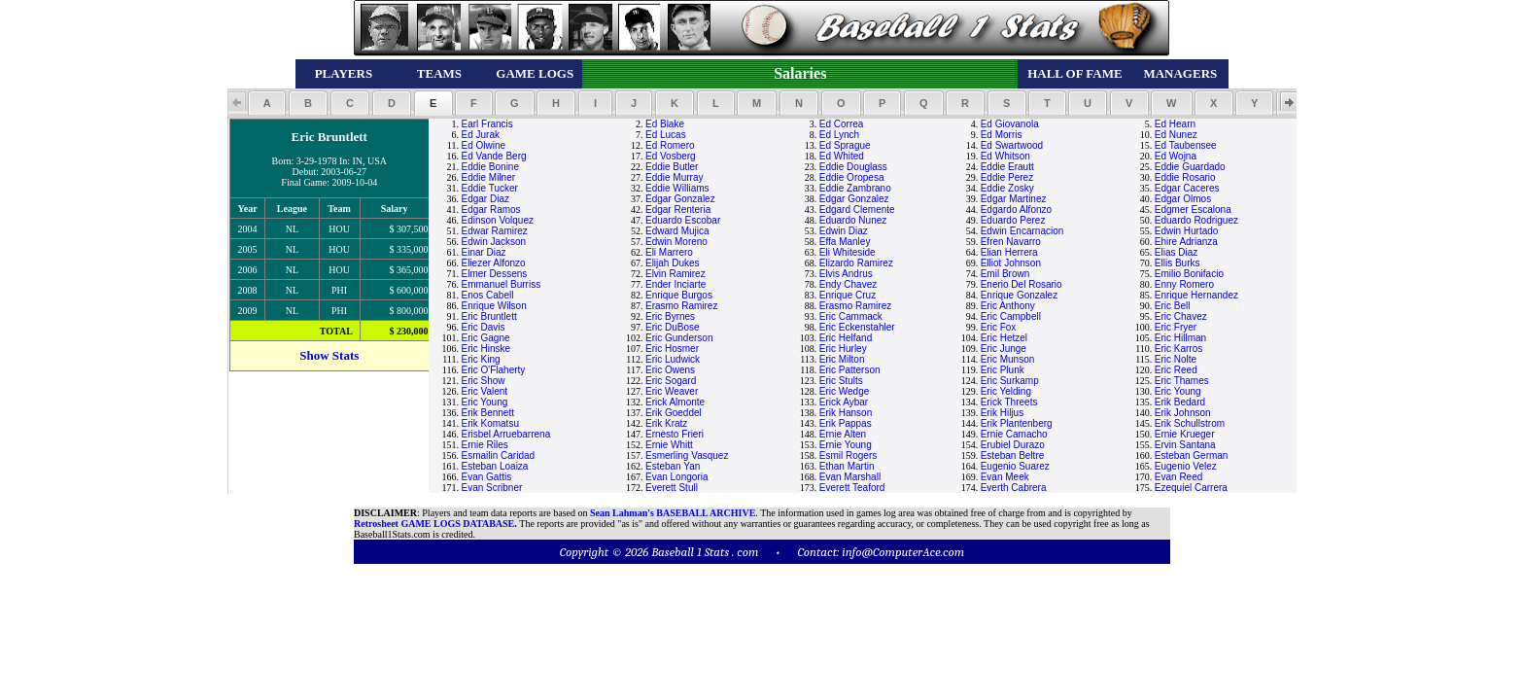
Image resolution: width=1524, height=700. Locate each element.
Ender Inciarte (675, 284)
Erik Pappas (845, 423)
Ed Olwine (483, 145)
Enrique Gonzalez (1019, 295)
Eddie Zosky (1007, 188)
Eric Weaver (671, 391)
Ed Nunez (1176, 134)
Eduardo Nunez (853, 220)
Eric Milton (842, 359)
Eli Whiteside (847, 252)
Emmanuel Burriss (500, 284)
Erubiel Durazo (1013, 444)
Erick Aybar (843, 402)
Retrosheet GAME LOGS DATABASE (434, 523)
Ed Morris (1001, 134)
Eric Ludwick (672, 359)
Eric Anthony (1008, 305)
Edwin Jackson (493, 241)
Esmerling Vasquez (686, 455)
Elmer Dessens (494, 273)
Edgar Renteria (677, 209)
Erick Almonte (675, 402)
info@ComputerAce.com (903, 551)
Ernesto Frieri (674, 434)
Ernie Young (845, 444)
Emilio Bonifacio (1189, 273)
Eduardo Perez (1013, 220)
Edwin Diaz (843, 231)
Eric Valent (484, 391)
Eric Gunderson (678, 337)
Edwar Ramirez (494, 231)
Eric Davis (482, 327)
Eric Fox (999, 327)
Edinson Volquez (497, 220)
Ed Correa (841, 124)
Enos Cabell (487, 295)
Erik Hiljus (1002, 412)
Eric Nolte (1175, 359)
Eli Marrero (669, 252)
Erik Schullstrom (1190, 423)
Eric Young (1178, 391)
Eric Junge (1003, 348)
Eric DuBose (672, 327)
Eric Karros (1178, 348)
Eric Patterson (850, 370)
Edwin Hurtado (1187, 231)
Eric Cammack (851, 316)
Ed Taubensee (1186, 145)
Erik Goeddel (673, 412)
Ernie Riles (484, 444)
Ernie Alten (842, 434)
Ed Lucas (665, 134)
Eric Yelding (1006, 391)
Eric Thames (1182, 380)
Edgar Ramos (490, 209)
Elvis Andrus (846, 273)
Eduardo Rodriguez (1196, 220)
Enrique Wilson (493, 305)
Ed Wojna (1175, 156)
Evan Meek (1005, 477)
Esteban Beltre (1013, 455)
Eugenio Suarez (1015, 466)
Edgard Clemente (857, 209)
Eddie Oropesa (851, 177)
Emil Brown (1005, 273)
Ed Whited (841, 156)
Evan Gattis (486, 477)
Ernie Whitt (669, 444)
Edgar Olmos (1183, 198)
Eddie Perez (1007, 177)
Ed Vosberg (670, 156)
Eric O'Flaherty (493, 370)
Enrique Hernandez (1196, 295)
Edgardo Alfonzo (1016, 209)
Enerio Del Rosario (1021, 284)
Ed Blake (664, 124)
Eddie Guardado (1190, 166)
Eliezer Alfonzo (493, 263)
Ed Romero (670, 145)
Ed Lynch (839, 134)
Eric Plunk (1002, 370)
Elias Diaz (1176, 252)
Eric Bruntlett (488, 316)
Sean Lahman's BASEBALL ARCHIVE (672, 513)
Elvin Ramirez (675, 273)
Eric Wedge (844, 391)
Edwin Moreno (676, 241)
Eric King (480, 359)
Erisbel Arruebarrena (505, 434)
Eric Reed (1176, 370)
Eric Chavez (1181, 316)
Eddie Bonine (490, 166)
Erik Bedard (1180, 402)
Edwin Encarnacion (1022, 231)
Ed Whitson (1005, 156)
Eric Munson (1008, 359)
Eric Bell (1173, 305)
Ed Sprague (845, 145)
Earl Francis (486, 124)
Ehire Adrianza (1186, 241)
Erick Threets (1009, 402)
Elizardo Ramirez (856, 263)
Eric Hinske (485, 348)
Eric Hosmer (672, 348)
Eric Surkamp (1010, 380)
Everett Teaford (852, 487)
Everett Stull (671, 487)
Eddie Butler (671, 166)
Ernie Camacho (1014, 434)
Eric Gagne (485, 337)
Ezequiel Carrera (1191, 487)
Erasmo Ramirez (681, 305)
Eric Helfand (845, 337)
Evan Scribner (491, 487)
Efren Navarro (1011, 241)
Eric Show (482, 380)
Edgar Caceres (1187, 188)
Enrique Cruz (847, 295)
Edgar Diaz (484, 198)
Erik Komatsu (489, 423)
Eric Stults (841, 380)
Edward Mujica (677, 231)
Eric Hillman (1180, 337)
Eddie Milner (488, 177)
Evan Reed (1178, 477)
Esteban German (1192, 455)
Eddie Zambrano (855, 188)
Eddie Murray (674, 177)
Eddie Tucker (489, 188)
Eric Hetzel (1004, 337)
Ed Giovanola (1010, 124)
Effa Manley (845, 241)
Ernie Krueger (1185, 434)
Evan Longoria (677, 477)
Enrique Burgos (678, 295)
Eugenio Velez (1186, 466)
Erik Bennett (487, 412)
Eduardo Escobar (682, 220)
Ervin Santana (1185, 444)
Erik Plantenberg (1017, 423)
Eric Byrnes (670, 316)
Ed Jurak (480, 134)
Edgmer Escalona (1193, 209)
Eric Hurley (843, 348)
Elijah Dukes (672, 263)
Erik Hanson (845, 412)
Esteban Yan (672, 466)
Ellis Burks (1177, 263)
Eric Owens (670, 370)
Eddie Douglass (853, 166)
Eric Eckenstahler (857, 327)
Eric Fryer (1175, 327)
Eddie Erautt (1007, 166)
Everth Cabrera (1014, 487)
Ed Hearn (1175, 124)
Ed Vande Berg (493, 156)
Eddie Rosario (1185, 177)
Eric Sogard (670, 380)
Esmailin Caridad (498, 455)
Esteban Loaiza (494, 466)
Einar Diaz (483, 252)
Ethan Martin (847, 466)
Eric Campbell (1011, 316)
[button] (267, 103)
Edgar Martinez (1014, 198)
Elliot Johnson (1011, 263)
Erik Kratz (666, 423)
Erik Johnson (1183, 412)
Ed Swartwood (1012, 145)
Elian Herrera (1009, 252)
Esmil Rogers (848, 455)
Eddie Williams (677, 188)
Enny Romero (1184, 284)
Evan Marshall (850, 477)
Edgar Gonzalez (680, 198)
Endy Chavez (848, 284)
